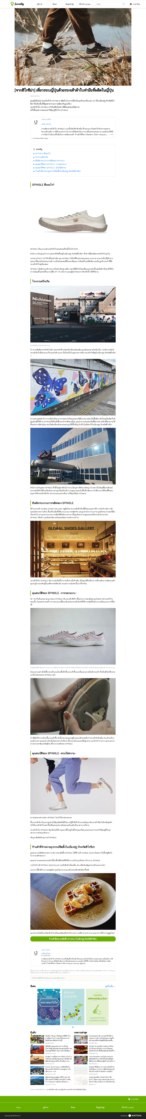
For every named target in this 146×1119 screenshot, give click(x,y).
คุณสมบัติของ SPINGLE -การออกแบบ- (51, 164)
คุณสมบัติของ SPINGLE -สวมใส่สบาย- (51, 167)
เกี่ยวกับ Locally (128, 1107)
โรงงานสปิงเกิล (41, 157)
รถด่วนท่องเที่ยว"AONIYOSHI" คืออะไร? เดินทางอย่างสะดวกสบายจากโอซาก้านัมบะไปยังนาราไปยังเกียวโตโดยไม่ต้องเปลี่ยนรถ (102, 1080)
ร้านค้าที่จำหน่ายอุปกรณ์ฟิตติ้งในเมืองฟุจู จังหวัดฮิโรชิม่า (58, 171)
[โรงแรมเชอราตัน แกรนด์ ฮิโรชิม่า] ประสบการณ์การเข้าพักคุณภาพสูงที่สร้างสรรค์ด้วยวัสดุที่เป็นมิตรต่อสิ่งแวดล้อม (101, 1039)
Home (18, 1107)
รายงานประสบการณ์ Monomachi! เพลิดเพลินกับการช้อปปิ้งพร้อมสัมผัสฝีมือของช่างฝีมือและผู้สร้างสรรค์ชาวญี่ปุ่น (102, 1059)
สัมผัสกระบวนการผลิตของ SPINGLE (50, 160)
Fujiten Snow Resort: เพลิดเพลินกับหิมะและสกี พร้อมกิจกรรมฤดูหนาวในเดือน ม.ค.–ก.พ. (58, 1069)
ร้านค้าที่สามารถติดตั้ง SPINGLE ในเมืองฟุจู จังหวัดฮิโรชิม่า (73, 939)
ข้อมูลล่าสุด (100, 1107)
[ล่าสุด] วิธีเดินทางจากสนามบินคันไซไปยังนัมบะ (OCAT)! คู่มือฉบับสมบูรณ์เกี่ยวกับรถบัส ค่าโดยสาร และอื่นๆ (102, 1069)
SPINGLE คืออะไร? (43, 153)
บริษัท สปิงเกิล (46, 124)
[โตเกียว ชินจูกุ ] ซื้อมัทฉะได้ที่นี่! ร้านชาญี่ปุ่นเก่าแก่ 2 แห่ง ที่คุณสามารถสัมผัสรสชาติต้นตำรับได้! (57, 1038)
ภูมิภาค (45, 1107)
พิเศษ (73, 1107)
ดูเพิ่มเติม (109, 986)
